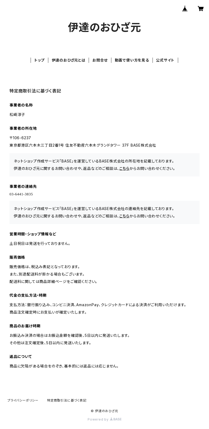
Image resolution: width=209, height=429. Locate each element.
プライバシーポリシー (23, 400)
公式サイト (165, 60)
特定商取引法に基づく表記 (67, 400)
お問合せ (100, 60)
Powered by (104, 419)
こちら (124, 168)
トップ (39, 60)
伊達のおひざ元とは (69, 60)
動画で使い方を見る (132, 60)
